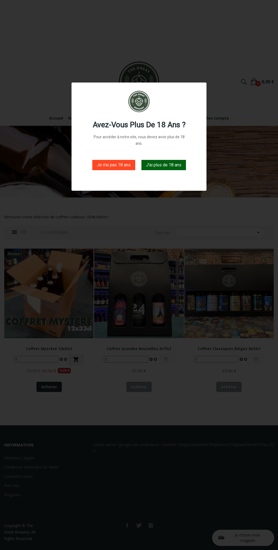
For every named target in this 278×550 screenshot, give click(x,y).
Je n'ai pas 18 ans (114, 164)
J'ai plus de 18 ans (163, 164)
